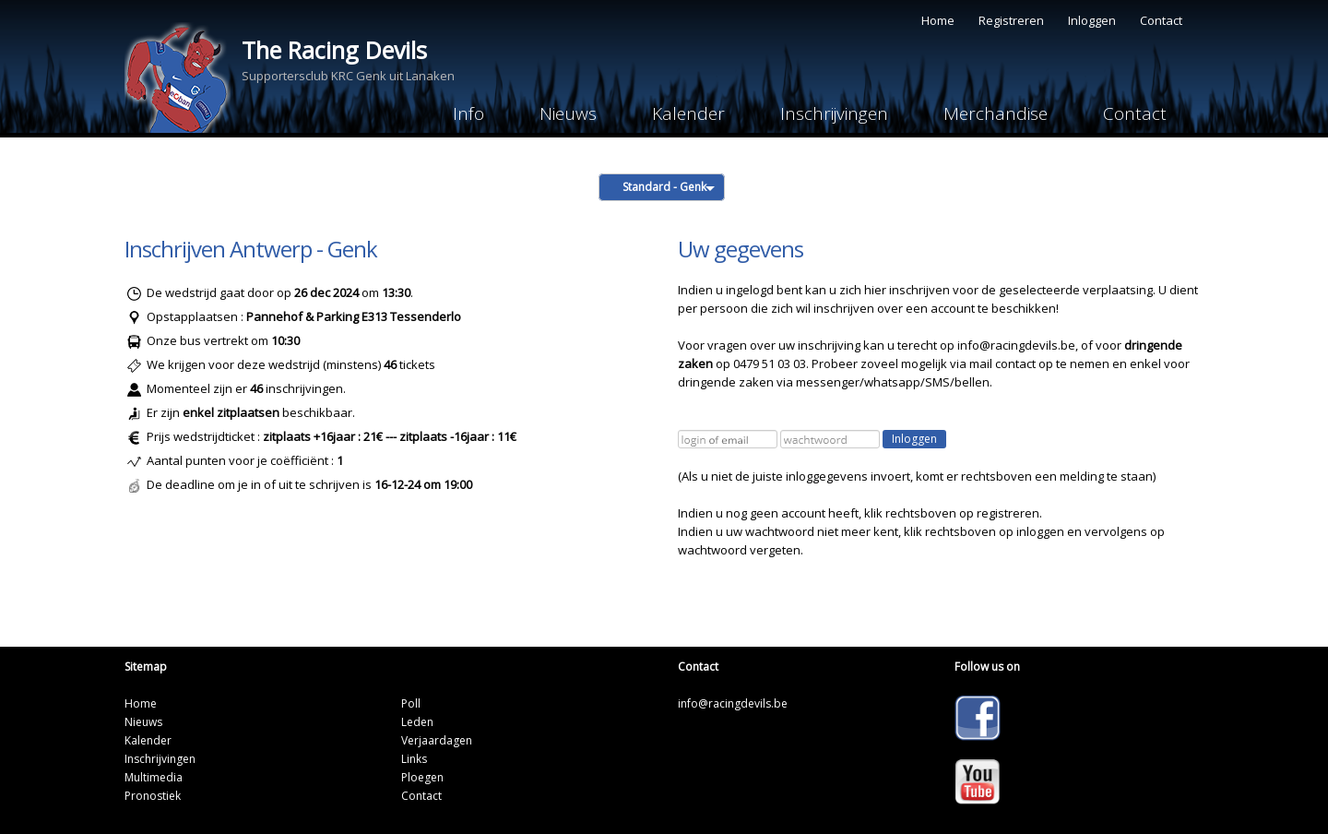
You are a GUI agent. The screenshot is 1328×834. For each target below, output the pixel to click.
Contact (1161, 20)
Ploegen (422, 777)
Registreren (1011, 20)
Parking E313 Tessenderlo (388, 316)
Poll (411, 703)
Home (937, 20)
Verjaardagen (436, 740)
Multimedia (154, 777)
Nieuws (568, 113)
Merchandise (995, 113)
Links (414, 759)
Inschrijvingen (834, 113)
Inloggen (1092, 20)
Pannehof (274, 316)
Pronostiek (153, 796)
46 (256, 388)
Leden (417, 722)
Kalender (688, 113)
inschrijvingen (303, 388)
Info (468, 113)
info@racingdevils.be (1016, 345)
